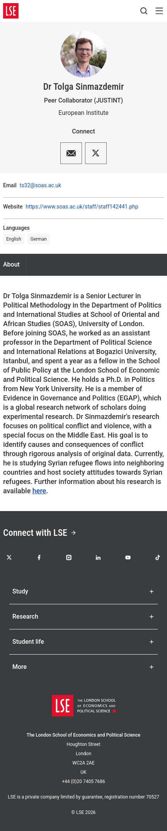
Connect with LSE (40, 532)
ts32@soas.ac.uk (40, 185)
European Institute (83, 112)
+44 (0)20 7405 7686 (83, 781)
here (39, 491)
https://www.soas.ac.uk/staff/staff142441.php (82, 206)
